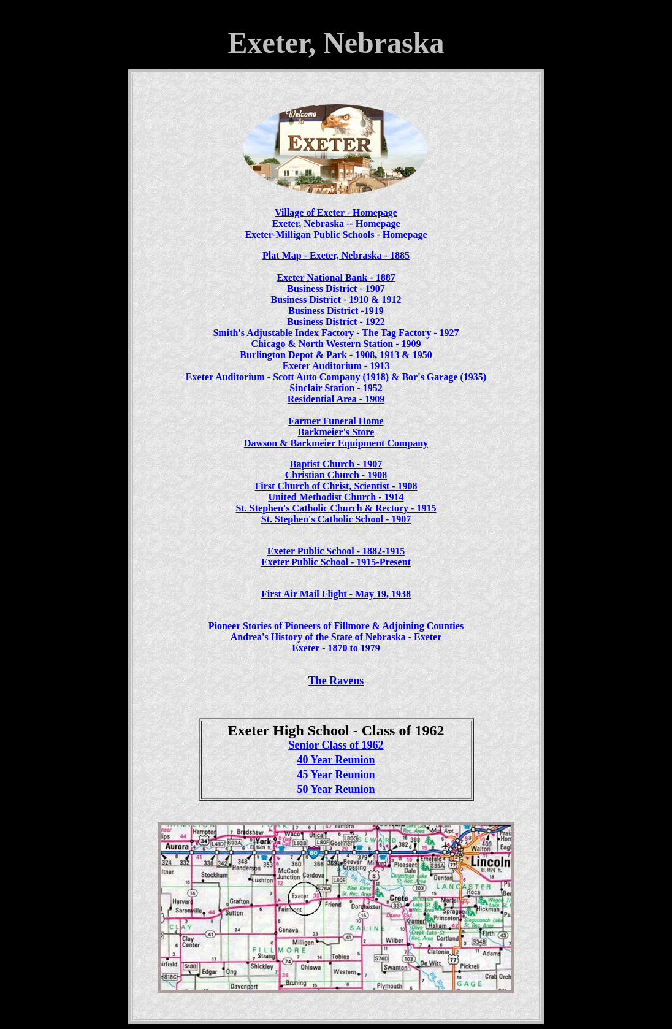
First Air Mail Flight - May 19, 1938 (336, 594)
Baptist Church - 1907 (336, 464)
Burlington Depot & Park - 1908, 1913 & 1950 (336, 355)
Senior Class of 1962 (335, 745)
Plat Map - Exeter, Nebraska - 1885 (336, 255)
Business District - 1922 (336, 321)
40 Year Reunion (336, 760)
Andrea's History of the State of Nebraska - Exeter (336, 637)
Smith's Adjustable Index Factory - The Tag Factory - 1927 (336, 332)
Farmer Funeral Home (335, 421)
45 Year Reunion (336, 774)
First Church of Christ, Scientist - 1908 (335, 486)
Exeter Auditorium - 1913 (336, 366)
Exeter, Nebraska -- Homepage (336, 223)
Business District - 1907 (336, 288)
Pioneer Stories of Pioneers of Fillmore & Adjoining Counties (336, 626)
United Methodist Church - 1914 (335, 497)
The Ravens (336, 681)
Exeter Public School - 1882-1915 (336, 551)
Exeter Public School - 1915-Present (336, 562)
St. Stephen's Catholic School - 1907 (336, 519)
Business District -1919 (336, 310)
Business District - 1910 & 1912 (336, 299)
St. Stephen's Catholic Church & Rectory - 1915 (336, 508)
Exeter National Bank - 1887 (336, 277)
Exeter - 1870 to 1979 (336, 648)
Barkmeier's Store (336, 432)
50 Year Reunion (336, 789)
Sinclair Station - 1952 (335, 388)
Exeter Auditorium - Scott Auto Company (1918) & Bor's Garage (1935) (336, 377)
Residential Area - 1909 (336, 399)
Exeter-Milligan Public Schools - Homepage (336, 234)
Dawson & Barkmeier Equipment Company (336, 443)
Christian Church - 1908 (336, 475)
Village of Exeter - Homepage (336, 212)
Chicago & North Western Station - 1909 (336, 344)
